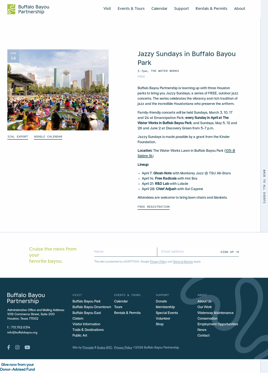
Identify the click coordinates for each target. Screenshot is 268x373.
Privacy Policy (158, 261)
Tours (118, 307)
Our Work (204, 307)
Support (181, 8)
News (201, 330)
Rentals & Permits (211, 8)
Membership (165, 307)
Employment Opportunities (218, 324)
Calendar (159, 8)
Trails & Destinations (88, 330)
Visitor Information (86, 324)
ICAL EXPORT (17, 136)
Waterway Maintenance (216, 313)
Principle (88, 348)
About (239, 8)
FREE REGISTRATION (154, 206)
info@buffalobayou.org (22, 332)
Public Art (80, 336)
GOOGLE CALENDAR (48, 136)
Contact (203, 336)
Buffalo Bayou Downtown (92, 307)
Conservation (207, 319)
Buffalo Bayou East (87, 313)
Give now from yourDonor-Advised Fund (17, 368)
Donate (161, 301)
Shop (160, 324)
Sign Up (227, 252)
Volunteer (163, 319)
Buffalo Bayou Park (87, 301)
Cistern (78, 319)
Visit (107, 8)
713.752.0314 (20, 327)
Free (141, 76)
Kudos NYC (105, 348)
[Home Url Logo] (28, 9)
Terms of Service (183, 261)
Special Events (167, 313)
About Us (204, 301)
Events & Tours (131, 8)
